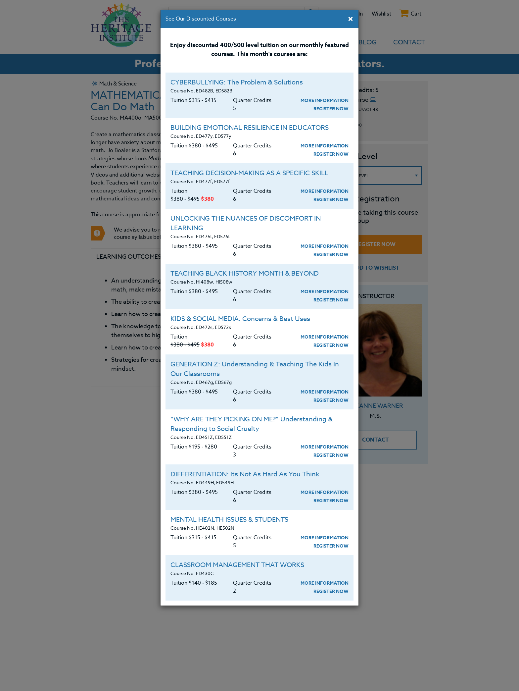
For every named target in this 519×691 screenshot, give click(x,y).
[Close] (351, 20)
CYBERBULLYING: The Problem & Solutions (236, 82)
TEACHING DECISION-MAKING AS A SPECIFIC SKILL (249, 173)
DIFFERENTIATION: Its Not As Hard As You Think (244, 474)
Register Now (331, 108)
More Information (325, 100)
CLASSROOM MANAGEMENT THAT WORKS (237, 565)
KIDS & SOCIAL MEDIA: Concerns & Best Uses (240, 319)
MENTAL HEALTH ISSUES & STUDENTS (229, 519)
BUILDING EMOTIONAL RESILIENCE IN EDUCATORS (249, 128)
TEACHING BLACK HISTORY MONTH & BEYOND (244, 273)
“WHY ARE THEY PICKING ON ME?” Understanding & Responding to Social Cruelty (251, 424)
